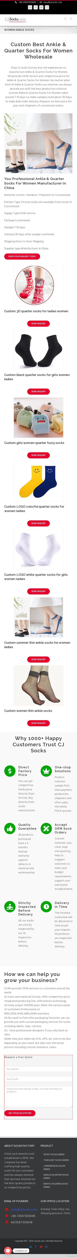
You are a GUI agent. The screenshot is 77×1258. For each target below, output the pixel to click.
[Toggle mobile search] (65, 18)
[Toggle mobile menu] (71, 18)
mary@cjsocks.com (23, 1209)
